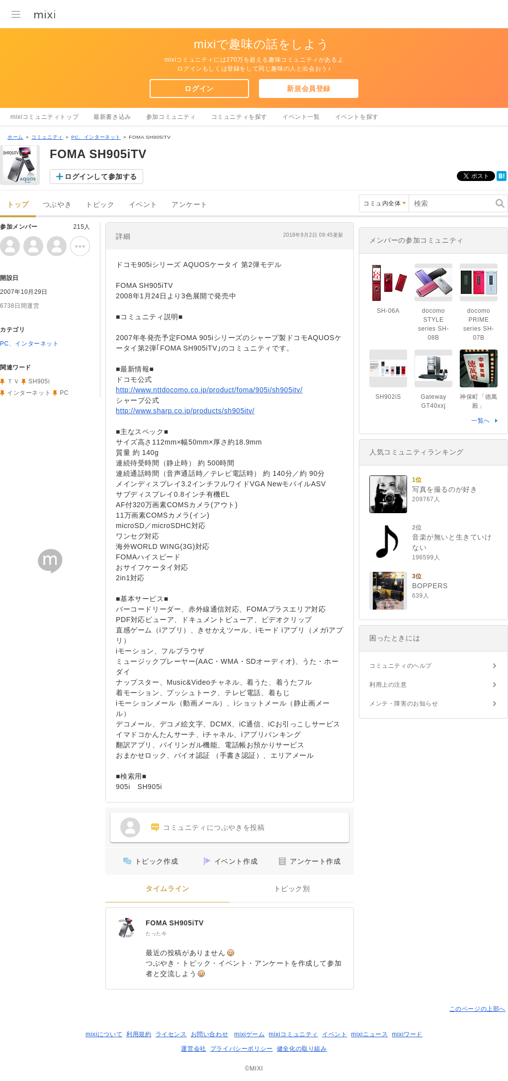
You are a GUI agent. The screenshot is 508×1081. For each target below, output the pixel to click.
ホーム (15, 137)
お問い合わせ (210, 1034)
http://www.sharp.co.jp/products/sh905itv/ (185, 411)
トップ (18, 204)
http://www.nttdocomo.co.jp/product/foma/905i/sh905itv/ (209, 390)
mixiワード (407, 1034)
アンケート (189, 204)
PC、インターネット (96, 137)
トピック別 (292, 889)
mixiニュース (369, 1034)
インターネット (29, 392)
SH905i (39, 381)
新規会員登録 (309, 88)
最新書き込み (112, 116)
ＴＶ (13, 381)
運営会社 (193, 1048)
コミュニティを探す (239, 116)
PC (64, 392)
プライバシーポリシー (241, 1048)
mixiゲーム (249, 1034)
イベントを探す (357, 116)
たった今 (156, 933)
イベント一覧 (301, 116)
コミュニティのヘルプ (400, 665)
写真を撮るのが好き (444, 489)
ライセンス (171, 1034)
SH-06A (388, 310)
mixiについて (103, 1034)
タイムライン (167, 889)
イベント (143, 204)
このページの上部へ (477, 1008)
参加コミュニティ (171, 116)
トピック (99, 204)
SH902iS (388, 396)
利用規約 (138, 1034)
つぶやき (57, 204)
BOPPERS (430, 586)
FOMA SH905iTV (175, 923)
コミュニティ (47, 137)
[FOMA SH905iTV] (126, 928)
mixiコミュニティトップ (44, 116)
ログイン (198, 88)
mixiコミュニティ (293, 1034)
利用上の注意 (388, 684)
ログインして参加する (101, 176)
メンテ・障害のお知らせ (403, 703)
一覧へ (480, 420)
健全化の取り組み (302, 1048)
